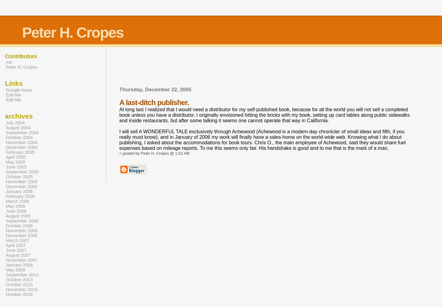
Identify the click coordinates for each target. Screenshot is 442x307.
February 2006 (20, 196)
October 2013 (19, 279)
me (9, 62)
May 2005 (15, 162)
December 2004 (21, 147)
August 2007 (18, 255)
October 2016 (19, 294)
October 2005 (19, 176)
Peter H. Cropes (22, 67)
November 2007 (21, 260)
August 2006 (18, 216)
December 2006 (21, 235)
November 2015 (21, 289)
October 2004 (19, 137)
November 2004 (21, 142)
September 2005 (22, 171)
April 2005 (16, 157)
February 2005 (20, 152)
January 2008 (19, 265)
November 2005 (21, 181)
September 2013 (22, 274)
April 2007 (16, 245)
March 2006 (17, 201)
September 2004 (22, 132)
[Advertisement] (231, 70)
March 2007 (17, 240)
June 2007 (16, 250)
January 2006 (19, 191)
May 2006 (15, 206)
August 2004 (18, 127)
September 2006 (22, 220)
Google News (19, 90)
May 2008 (15, 269)
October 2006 (19, 225)
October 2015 (19, 284)
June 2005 (16, 167)
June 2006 (16, 211)
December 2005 (21, 186)
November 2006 (21, 230)
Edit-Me (13, 95)
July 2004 (15, 122)
